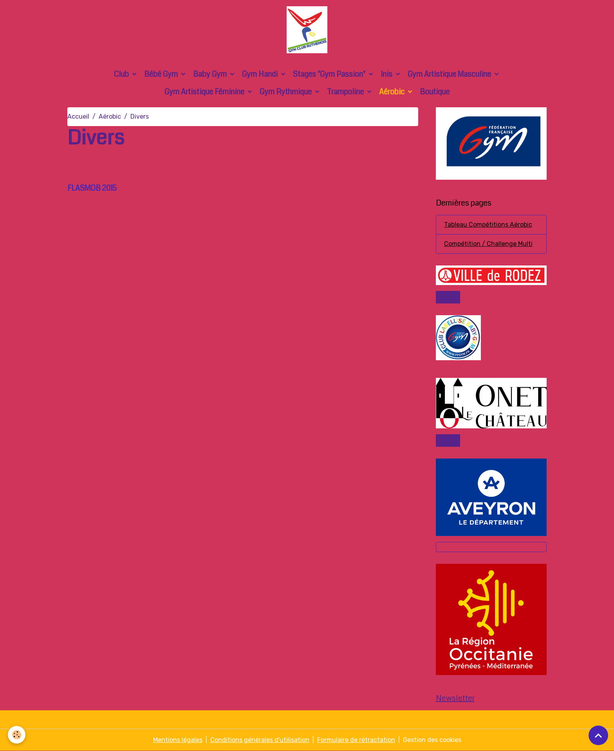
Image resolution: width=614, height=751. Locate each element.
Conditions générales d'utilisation (259, 740)
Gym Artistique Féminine (205, 92)
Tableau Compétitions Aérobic (488, 224)
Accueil (78, 116)
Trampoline (346, 92)
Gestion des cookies (432, 740)
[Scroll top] (598, 735)
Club (122, 74)
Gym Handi (260, 74)
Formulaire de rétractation (356, 740)
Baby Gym (210, 74)
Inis (387, 74)
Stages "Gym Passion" (330, 74)
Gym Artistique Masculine (450, 74)
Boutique (435, 92)
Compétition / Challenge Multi (488, 243)
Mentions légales (177, 740)
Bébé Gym (161, 74)
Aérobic (392, 92)
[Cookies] (16, 735)
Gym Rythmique (286, 92)
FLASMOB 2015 (92, 188)
